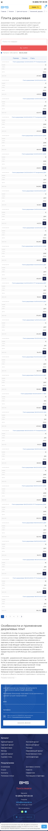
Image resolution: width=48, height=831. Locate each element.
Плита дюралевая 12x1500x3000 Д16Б (34, 135)
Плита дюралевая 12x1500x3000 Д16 (34, 98)
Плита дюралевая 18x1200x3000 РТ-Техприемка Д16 (29, 578)
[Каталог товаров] (2, 2)
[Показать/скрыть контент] (24, 678)
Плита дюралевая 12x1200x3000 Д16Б (34, 154)
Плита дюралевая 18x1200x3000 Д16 (34, 559)
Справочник (30, 773)
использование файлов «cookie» (11, 826)
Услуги (3, 770)
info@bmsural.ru (24, 802)
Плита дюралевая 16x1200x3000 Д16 (34, 412)
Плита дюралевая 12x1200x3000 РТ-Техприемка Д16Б (29, 117)
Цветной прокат (7, 754)
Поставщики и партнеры (35, 776)
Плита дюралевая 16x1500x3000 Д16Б (34, 486)
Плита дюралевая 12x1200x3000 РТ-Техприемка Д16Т (29, 172)
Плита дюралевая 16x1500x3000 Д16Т (34, 541)
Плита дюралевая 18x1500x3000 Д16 (34, 596)
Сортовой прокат (7, 745)
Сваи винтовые (6, 748)
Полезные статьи (7, 776)
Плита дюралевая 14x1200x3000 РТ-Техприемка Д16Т (29, 283)
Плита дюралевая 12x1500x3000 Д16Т (34, 209)
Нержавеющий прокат (34, 751)
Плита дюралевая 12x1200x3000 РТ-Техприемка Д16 (29, 61)
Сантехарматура (32, 757)
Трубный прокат (7, 742)
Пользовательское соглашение (21, 717)
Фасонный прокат (32, 745)
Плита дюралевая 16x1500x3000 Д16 (34, 449)
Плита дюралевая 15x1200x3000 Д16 (34, 338)
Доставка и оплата (33, 767)
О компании (5, 767)
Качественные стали (33, 754)
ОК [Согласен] (44, 826)
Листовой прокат (32, 742)
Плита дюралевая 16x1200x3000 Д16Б (34, 467)
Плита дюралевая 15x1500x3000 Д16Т (34, 375)
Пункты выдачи (24, 788)
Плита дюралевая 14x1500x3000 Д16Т (34, 301)
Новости (29, 770)
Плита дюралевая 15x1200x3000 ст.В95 (33, 393)
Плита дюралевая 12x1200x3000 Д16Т (34, 191)
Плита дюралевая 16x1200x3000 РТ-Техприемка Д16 (29, 430)
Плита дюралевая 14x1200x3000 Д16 (34, 227)
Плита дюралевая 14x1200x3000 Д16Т (34, 264)
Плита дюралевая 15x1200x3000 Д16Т (34, 357)
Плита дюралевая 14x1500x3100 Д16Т (34, 320)
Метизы (4, 751)
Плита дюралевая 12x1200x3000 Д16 (34, 80)
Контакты (4, 773)
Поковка (29, 748)
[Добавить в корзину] (44, 76)
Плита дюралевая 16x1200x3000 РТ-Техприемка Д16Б (29, 504)
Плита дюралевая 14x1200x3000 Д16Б (34, 246)
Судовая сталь (6, 757)
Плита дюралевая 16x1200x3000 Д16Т (34, 522)
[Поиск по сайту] (35, 7)
